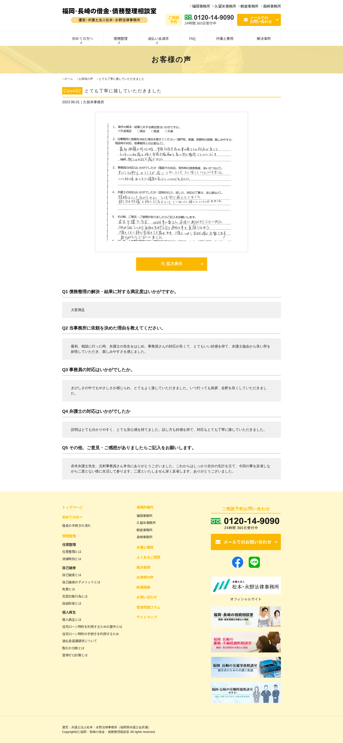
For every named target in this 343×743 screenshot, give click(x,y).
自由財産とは (71, 603)
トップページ (72, 507)
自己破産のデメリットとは (81, 582)
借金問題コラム (148, 607)
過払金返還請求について (79, 640)
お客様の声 (86, 78)
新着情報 (143, 587)
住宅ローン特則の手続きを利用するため (90, 633)
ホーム (68, 78)
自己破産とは (71, 574)
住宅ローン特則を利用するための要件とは (92, 626)
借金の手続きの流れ (76, 525)
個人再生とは (71, 619)
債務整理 (69, 535)
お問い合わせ (146, 597)
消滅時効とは (71, 558)
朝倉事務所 (144, 529)
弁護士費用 (145, 547)
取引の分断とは (73, 648)
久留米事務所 (146, 522)
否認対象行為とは (75, 596)
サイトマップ (146, 617)
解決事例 (143, 567)
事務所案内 (145, 507)
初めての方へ (72, 517)
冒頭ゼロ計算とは (75, 655)
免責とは (68, 589)
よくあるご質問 (148, 557)
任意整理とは (71, 551)
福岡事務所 (144, 515)
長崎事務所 (144, 537)
